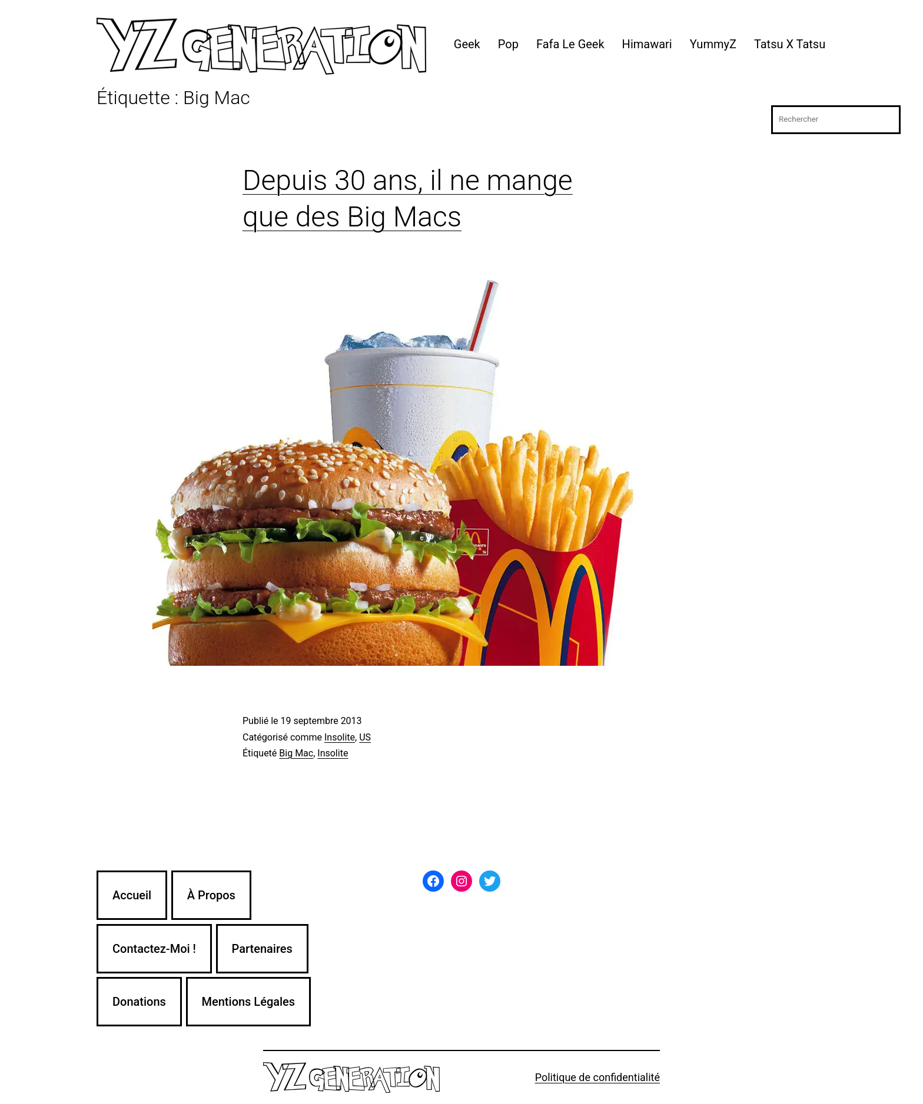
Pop (508, 44)
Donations (139, 1002)
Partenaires (262, 949)
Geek (467, 44)
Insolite (339, 737)
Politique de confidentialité (597, 1077)
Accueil (131, 895)
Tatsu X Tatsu (789, 44)
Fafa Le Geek (570, 44)
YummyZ (713, 44)
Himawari (647, 44)
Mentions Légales (249, 1002)
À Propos (211, 895)
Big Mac (296, 753)
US (365, 737)
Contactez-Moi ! (154, 949)
